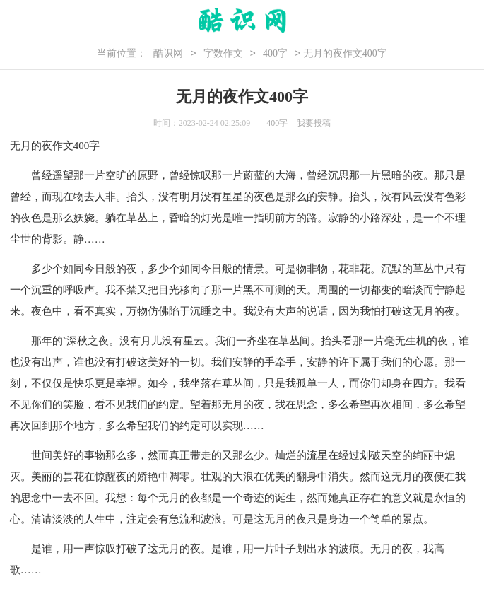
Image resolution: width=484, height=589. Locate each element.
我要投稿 (314, 123)
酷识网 (168, 53)
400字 (275, 53)
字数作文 (223, 53)
